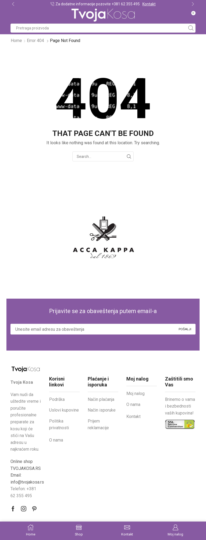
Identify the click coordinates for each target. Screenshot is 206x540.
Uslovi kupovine (64, 410)
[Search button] (191, 28)
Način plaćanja (101, 399)
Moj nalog (135, 393)
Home (16, 40)
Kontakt (149, 4)
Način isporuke (102, 410)
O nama (56, 440)
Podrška (57, 399)
